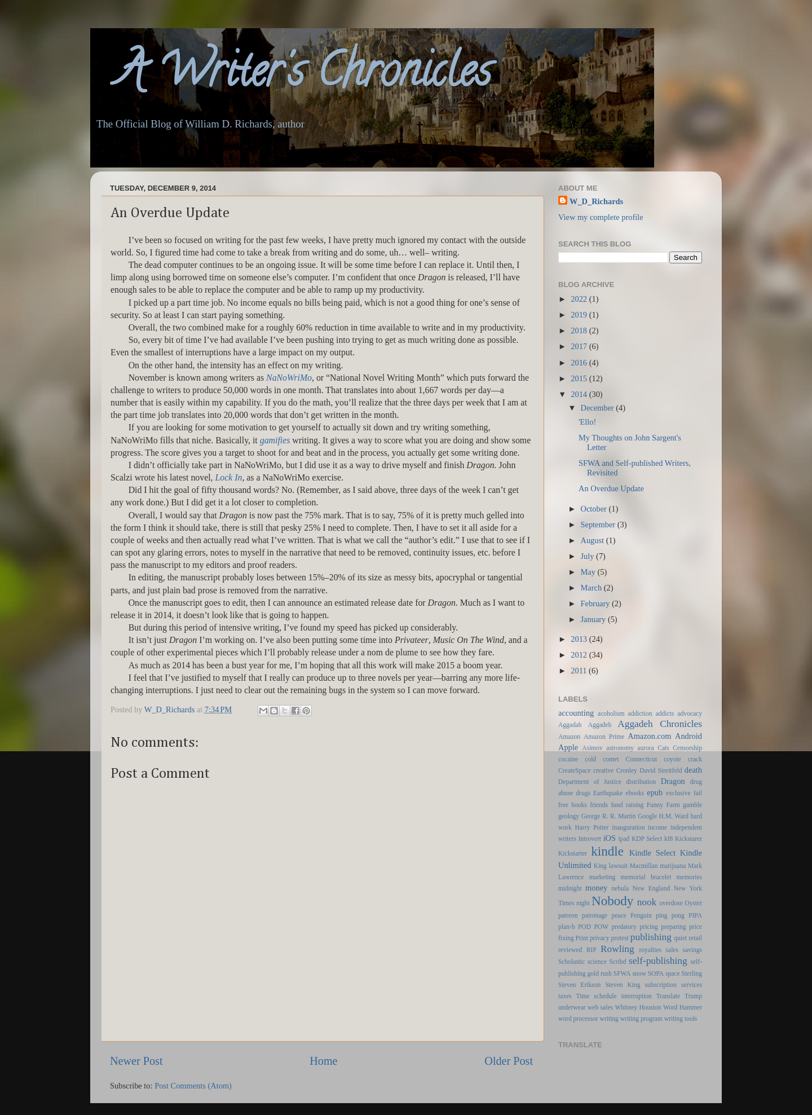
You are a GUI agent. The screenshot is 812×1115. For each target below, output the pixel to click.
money (596, 887)
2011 (580, 670)
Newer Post (136, 1061)
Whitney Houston (638, 1007)
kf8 (668, 838)
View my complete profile (600, 217)
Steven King (622, 984)
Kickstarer (688, 838)
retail (695, 938)
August (593, 540)
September (599, 524)
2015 (580, 378)
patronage (594, 915)
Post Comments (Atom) (193, 1085)
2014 (580, 394)
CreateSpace (574, 770)
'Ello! (587, 421)
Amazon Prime (604, 736)
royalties (650, 949)
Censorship (687, 747)
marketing (602, 877)
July (589, 556)
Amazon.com (649, 736)
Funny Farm (663, 804)
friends (599, 804)
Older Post (508, 1061)
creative (603, 770)
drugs (583, 793)
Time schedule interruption (614, 996)
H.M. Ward (674, 816)
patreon (568, 915)
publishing (651, 937)
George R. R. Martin (608, 816)
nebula (620, 888)
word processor (578, 1018)
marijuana (673, 865)
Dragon (673, 781)
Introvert (590, 838)
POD (584, 926)
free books (572, 804)
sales (672, 949)
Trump (693, 996)
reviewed (570, 949)
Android (688, 736)
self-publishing (658, 960)
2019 (580, 314)
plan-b (566, 926)
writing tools (681, 1018)
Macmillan (644, 865)
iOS (609, 838)
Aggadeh (600, 724)
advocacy (690, 713)
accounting (576, 712)
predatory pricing (635, 926)
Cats (663, 747)
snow (639, 973)
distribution (641, 781)
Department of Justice (589, 781)
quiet (680, 938)
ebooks (635, 793)
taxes (565, 996)
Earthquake (608, 793)
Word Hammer (682, 1007)
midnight (570, 888)
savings (692, 949)
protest (620, 938)
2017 (580, 346)
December (598, 407)
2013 (580, 639)
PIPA (695, 915)
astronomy (620, 747)
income (657, 827)
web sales (600, 1007)
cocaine (568, 759)
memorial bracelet (646, 877)
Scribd (617, 961)
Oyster (693, 903)
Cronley (626, 770)
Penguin (641, 915)
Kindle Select (652, 852)
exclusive (678, 793)
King (600, 865)
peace (619, 915)
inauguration (628, 827)
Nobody (612, 900)
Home (323, 1061)
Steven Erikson (579, 984)
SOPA (656, 973)
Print (582, 938)
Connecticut (641, 759)
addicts (665, 713)
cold (590, 759)
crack (695, 759)
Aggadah (570, 724)
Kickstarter (572, 853)
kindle (607, 851)
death (693, 769)
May (589, 571)
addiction (640, 713)
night (583, 903)
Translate (668, 996)
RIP (591, 949)
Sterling (692, 973)
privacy (600, 938)
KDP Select (647, 838)
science (597, 961)
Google (647, 816)
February (596, 603)
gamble (692, 804)
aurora (645, 747)
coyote (672, 759)
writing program (641, 1018)
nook (647, 902)
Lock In (228, 477)
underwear (572, 1007)
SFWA (622, 973)
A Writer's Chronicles (290, 76)
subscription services (673, 984)
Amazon (569, 736)
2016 (580, 362)
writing (609, 1018)
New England (651, 888)
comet (611, 759)
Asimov (592, 747)
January (594, 619)
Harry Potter (591, 827)
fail (698, 793)
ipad (623, 838)
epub (655, 792)
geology (568, 816)
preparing (673, 926)
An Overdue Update (611, 488)
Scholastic (571, 961)
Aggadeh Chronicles (659, 724)
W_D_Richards (170, 709)
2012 (580, 654)
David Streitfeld (660, 770)
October (595, 508)
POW (601, 926)
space (672, 973)
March (592, 587)
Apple (568, 747)
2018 (580, 330)
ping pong (670, 915)
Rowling (617, 949)
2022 (580, 298)
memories (689, 877)
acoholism (611, 713)
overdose (671, 903)
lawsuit (618, 865)
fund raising (627, 804)
